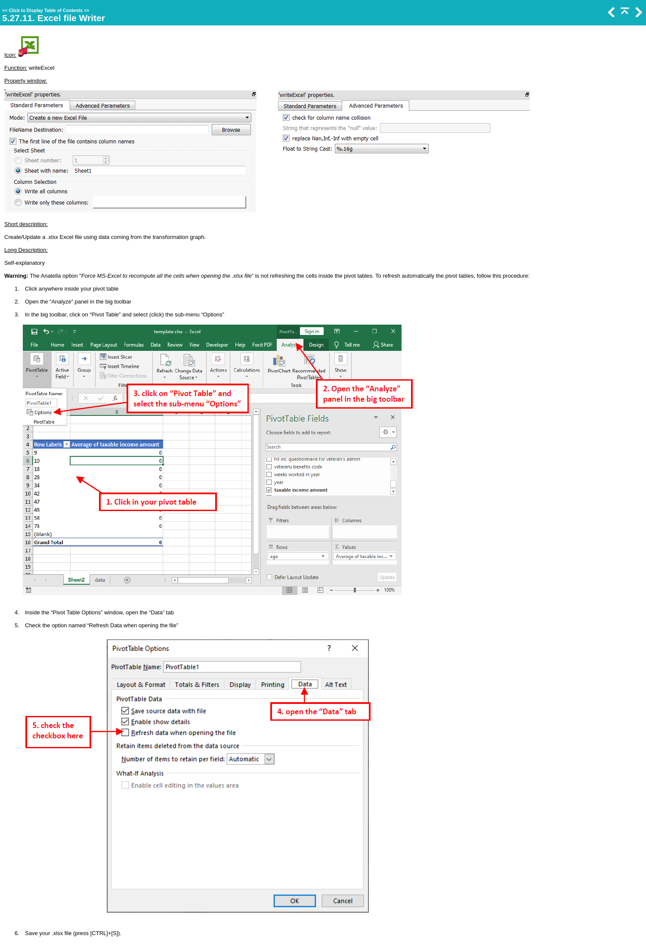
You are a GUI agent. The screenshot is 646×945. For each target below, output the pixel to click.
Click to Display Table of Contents (46, 10)
